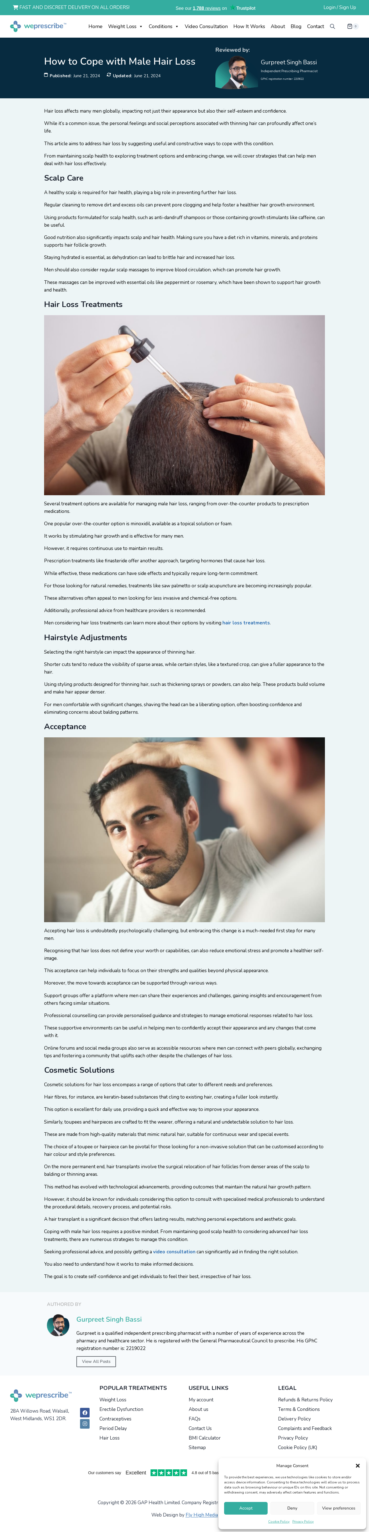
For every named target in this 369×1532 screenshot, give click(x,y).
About (278, 26)
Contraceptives (115, 1419)
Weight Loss (125, 26)
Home (95, 26)
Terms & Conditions (299, 1409)
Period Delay (113, 1428)
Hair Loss (109, 1438)
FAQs (195, 1419)
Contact (315, 26)
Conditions (164, 26)
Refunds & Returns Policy (305, 1400)
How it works (249, 26)
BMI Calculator (205, 1438)
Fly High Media (202, 1515)
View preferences (338, 1508)
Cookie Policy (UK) (297, 1447)
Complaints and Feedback (305, 1428)
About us (198, 1409)
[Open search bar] (332, 26)
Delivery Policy (294, 1419)
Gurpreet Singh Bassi (289, 62)
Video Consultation (206, 26)
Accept (245, 1508)
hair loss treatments (246, 623)
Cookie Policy (279, 1521)
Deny (292, 1508)
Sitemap (197, 1447)
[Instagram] (85, 1424)
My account (201, 1400)
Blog (296, 26)
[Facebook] (85, 1412)
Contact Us (200, 1428)
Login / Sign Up (340, 7)
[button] (358, 1466)
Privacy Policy (303, 1521)
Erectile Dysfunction (121, 1409)
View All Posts (96, 1361)
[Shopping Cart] (348, 26)
